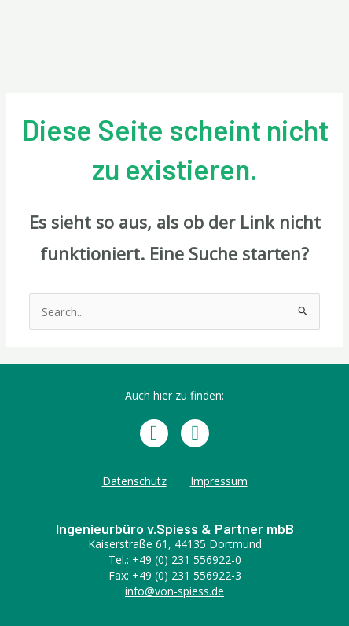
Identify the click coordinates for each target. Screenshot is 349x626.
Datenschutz (134, 480)
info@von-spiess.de (174, 591)
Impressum (219, 480)
